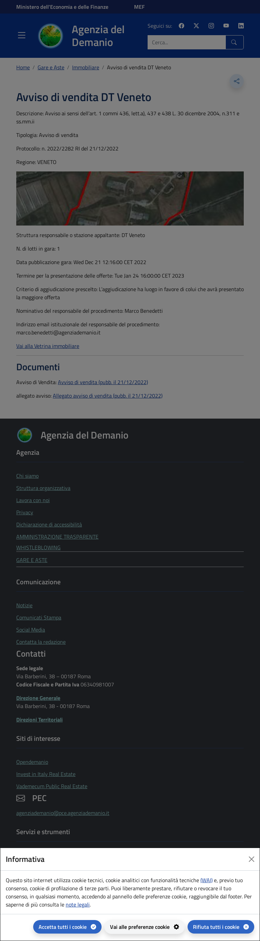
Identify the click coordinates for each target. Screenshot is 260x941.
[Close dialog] (251, 859)
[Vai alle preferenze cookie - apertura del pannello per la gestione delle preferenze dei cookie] (144, 927)
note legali (78, 904)
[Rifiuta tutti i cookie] (221, 927)
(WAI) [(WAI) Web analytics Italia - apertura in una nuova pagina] (206, 880)
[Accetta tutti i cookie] (67, 927)
